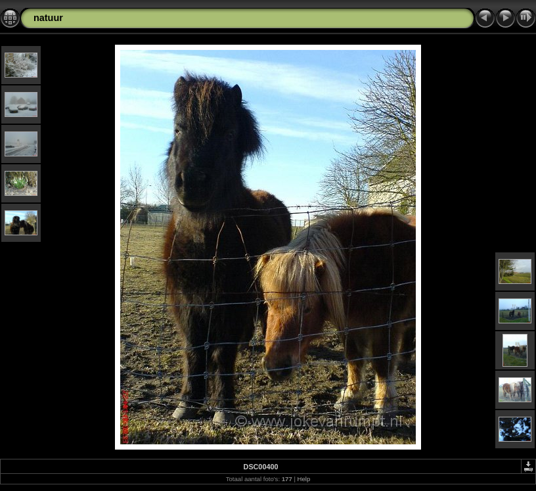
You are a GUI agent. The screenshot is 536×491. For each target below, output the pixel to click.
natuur (48, 17)
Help (304, 478)
